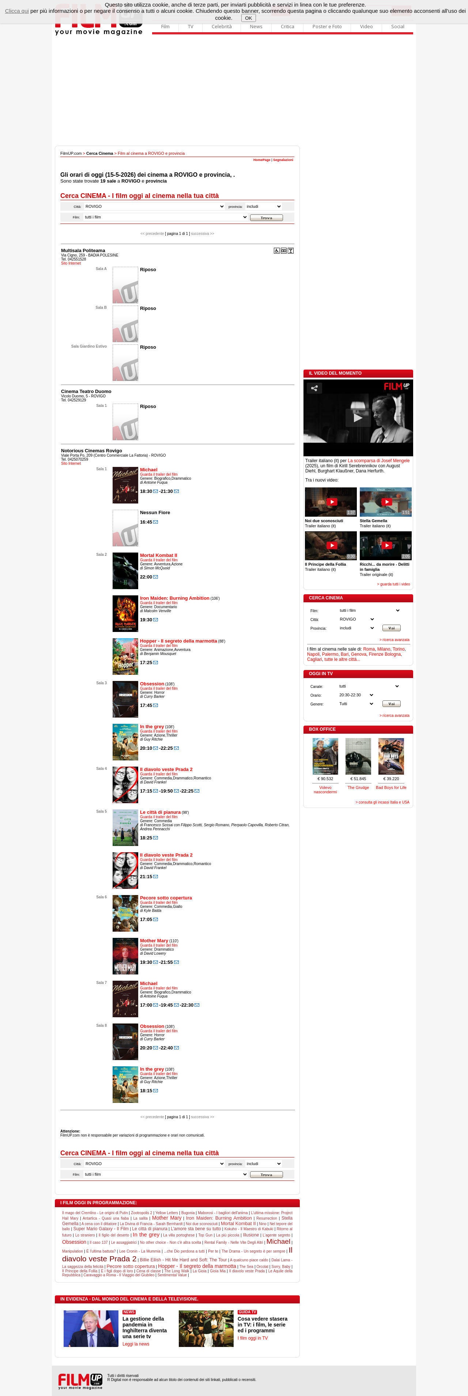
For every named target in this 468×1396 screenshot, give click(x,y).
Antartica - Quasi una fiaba (106, 1218)
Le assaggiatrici (124, 1242)
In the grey (152, 726)
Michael (149, 469)
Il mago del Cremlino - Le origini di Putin (95, 1213)
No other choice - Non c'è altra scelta (170, 1242)
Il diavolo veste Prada (247, 1271)
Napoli (313, 654)
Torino (399, 649)
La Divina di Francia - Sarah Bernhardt (151, 1224)
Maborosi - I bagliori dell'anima (223, 1213)
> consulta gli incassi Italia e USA (382, 802)
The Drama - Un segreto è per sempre (253, 1251)
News (256, 26)
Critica (287, 26)
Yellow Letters (166, 1213)
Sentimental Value (172, 1275)
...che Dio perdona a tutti (184, 1251)
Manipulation (72, 1251)
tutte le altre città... (342, 659)
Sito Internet (71, 263)
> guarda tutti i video (393, 584)
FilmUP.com (71, 153)
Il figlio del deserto (114, 1235)
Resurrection (266, 1218)
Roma (369, 649)
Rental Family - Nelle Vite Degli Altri (233, 1242)
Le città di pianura (160, 812)
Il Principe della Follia (79, 1271)
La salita (140, 1218)
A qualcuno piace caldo (249, 1260)
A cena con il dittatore (99, 1224)
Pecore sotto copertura (166, 898)
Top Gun (205, 1235)
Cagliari (314, 659)
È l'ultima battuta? (101, 1251)
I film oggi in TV (253, 1338)
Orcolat (262, 1267)
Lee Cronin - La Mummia (140, 1251)
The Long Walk (176, 1271)
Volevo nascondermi (325, 789)
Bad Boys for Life (391, 787)
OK (248, 18)
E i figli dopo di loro (117, 1271)
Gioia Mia (218, 1271)
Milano (383, 649)
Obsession (152, 683)
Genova (358, 654)
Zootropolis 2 (141, 1213)
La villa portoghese (179, 1235)
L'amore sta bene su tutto (196, 1228)
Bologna (393, 654)
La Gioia (200, 1271)
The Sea (246, 1267)
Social (397, 26)
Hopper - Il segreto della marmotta (178, 641)
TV (190, 26)
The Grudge (358, 787)
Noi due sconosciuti (202, 1224)
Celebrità (222, 26)
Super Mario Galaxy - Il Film (101, 1228)
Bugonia (188, 1213)
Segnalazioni (283, 160)
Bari (344, 654)
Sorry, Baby (281, 1267)
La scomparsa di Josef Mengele (379, 460)
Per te (213, 1251)
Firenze (376, 654)
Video (366, 26)
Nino (263, 1224)
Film (165, 26)
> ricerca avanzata (395, 640)
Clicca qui (17, 11)
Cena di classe (148, 1271)
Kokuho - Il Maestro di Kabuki (248, 1229)
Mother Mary (154, 940)
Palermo (330, 654)
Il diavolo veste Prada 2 (166, 769)
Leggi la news (135, 1344)
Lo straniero (85, 1235)
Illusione (251, 1235)
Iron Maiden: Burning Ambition (175, 598)
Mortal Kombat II (158, 555)
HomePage (262, 160)
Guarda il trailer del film (159, 474)
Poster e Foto (327, 26)
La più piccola (227, 1235)
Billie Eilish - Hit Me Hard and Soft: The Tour (183, 1259)
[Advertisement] (234, 91)
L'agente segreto (276, 1235)
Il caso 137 (98, 1242)
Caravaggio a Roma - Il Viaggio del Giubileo (118, 1275)
